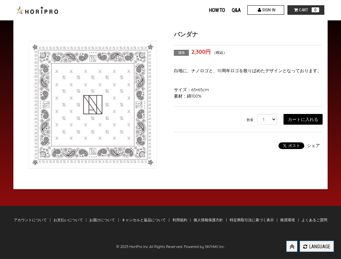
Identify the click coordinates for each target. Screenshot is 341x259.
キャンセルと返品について (144, 220)
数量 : (251, 120)
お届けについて (102, 220)
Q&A (236, 10)
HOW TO (217, 10)
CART (306, 10)
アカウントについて (31, 220)
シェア (313, 145)
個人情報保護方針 (209, 220)
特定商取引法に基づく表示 (252, 220)
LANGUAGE (316, 246)
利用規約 (180, 220)
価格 (181, 52)
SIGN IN (265, 9)
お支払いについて (68, 220)
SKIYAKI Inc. (215, 246)
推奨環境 (288, 220)
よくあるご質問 (314, 220)
